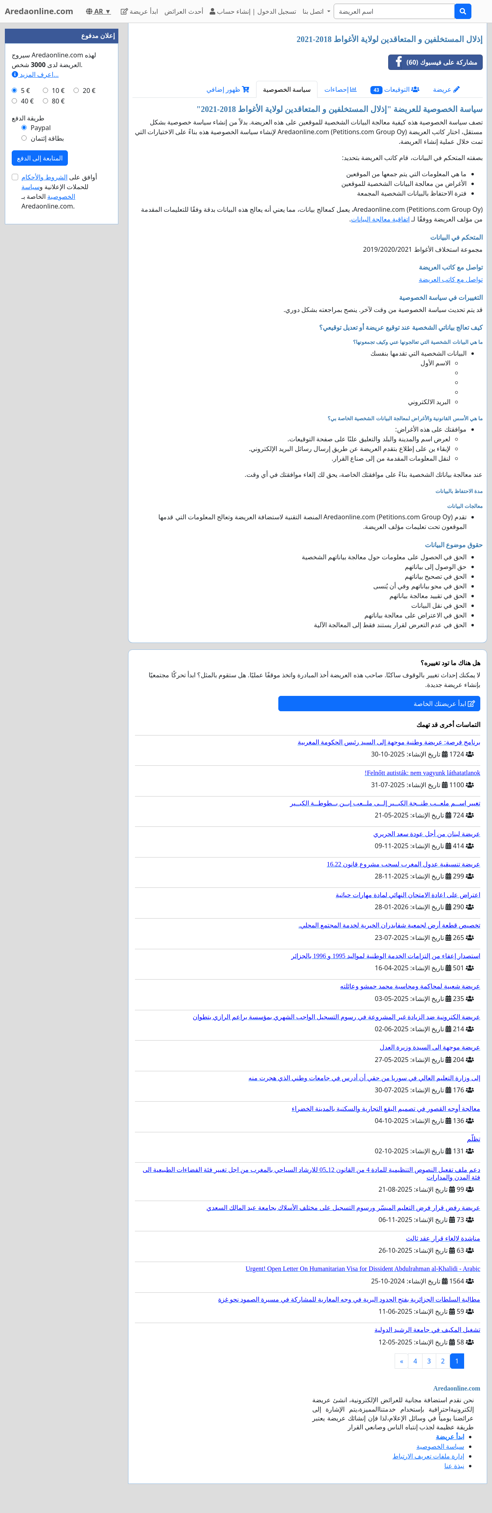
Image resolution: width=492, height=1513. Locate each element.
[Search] (394, 11)
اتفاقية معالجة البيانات (380, 219)
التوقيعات (394, 89)
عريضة (446, 89)
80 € (58, 101)
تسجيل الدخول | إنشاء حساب (253, 11)
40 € (27, 101)
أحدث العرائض (183, 11)
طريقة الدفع (28, 118)
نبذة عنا (454, 1465)
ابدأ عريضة (139, 11)
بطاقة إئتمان (47, 138)
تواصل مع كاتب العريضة (451, 279)
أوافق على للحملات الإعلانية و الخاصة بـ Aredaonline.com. (59, 192)
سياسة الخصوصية (287, 89)
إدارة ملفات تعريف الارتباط (428, 1456)
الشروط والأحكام (44, 177)
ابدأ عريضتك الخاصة (444, 703)
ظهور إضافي (227, 89)
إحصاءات (340, 89)
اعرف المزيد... (35, 74)
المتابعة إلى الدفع (40, 158)
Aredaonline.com (39, 11)
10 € (58, 90)
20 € (89, 90)
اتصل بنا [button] (314, 11)
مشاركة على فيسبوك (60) (433, 62)
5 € (25, 90)
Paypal (41, 127)
